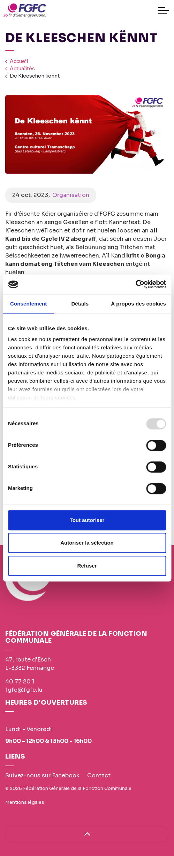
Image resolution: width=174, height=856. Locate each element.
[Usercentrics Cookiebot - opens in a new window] (135, 284)
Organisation (70, 195)
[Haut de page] (87, 834)
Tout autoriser (87, 520)
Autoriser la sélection (87, 543)
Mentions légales (24, 802)
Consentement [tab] (28, 304)
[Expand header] (163, 10)
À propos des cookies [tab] (138, 304)
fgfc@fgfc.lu (24, 689)
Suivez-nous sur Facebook (42, 775)
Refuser (87, 566)
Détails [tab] (80, 304)
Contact (99, 775)
